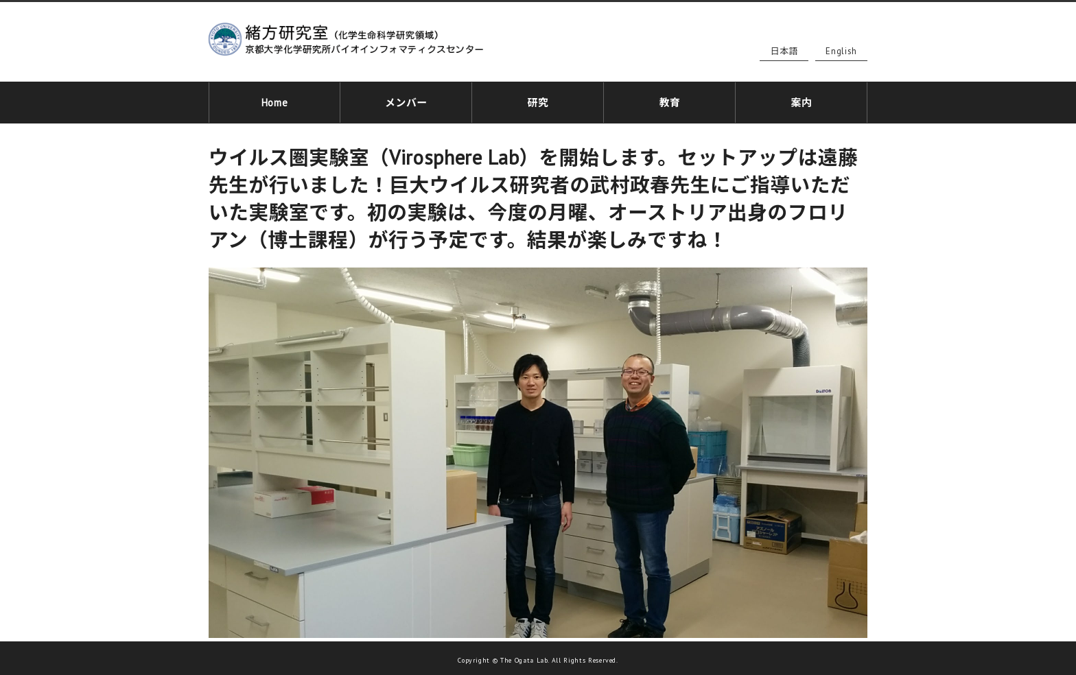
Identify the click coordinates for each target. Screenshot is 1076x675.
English (841, 51)
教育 (669, 100)
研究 (537, 100)
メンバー (406, 100)
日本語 (784, 51)
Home (275, 100)
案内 (801, 100)
